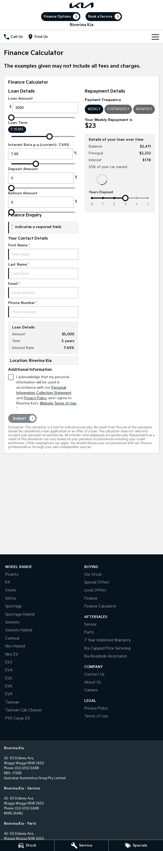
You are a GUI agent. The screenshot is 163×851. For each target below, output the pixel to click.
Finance (90, 598)
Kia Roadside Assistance (105, 656)
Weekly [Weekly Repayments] (94, 109)
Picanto (12, 574)
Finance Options (57, 17)
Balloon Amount (43, 199)
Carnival (12, 638)
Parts (89, 632)
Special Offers (96, 582)
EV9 (8, 694)
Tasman (12, 702)
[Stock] (27, 845)
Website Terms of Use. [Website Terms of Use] (58, 403)
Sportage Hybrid (19, 614)
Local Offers (95, 590)
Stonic (10, 590)
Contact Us (94, 674)
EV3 (8, 662)
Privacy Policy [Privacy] (35, 398)
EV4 (9, 670)
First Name (43, 251)
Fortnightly (118, 109)
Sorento (12, 622)
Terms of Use (96, 716)
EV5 (8, 678)
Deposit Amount (43, 175)
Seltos (10, 598)
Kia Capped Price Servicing (107, 648)
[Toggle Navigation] (155, 36)
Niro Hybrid (15, 646)
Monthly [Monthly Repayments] (144, 109)
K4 (7, 582)
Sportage (13, 606)
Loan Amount (43, 105)
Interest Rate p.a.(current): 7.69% (43, 151)
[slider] (11, 117)
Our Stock (93, 574)
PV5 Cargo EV (17, 718)
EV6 (8, 686)
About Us (92, 682)
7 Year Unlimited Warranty (107, 640)
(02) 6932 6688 (27, 768)
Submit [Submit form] (19, 418)
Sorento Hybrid (18, 630)
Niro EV (11, 654)
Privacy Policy (96, 708)
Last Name (43, 270)
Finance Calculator (100, 606)
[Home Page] (81, 5)
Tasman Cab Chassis (23, 710)
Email (43, 290)
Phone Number (43, 309)
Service (90, 624)
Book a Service (100, 17)
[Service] (82, 845)
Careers (91, 690)
